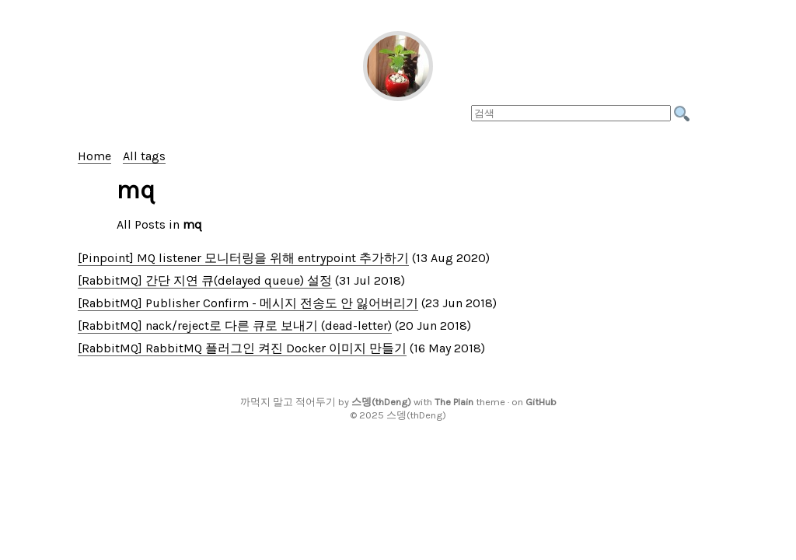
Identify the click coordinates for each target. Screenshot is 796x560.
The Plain (454, 402)
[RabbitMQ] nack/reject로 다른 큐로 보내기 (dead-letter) (235, 325)
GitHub (541, 402)
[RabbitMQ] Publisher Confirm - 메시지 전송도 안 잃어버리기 (248, 303)
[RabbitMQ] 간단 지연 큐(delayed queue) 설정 (205, 280)
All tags (144, 156)
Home (94, 156)
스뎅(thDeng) (381, 402)
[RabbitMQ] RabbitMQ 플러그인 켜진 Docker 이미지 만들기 (242, 348)
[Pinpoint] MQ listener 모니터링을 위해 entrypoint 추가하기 (243, 257)
